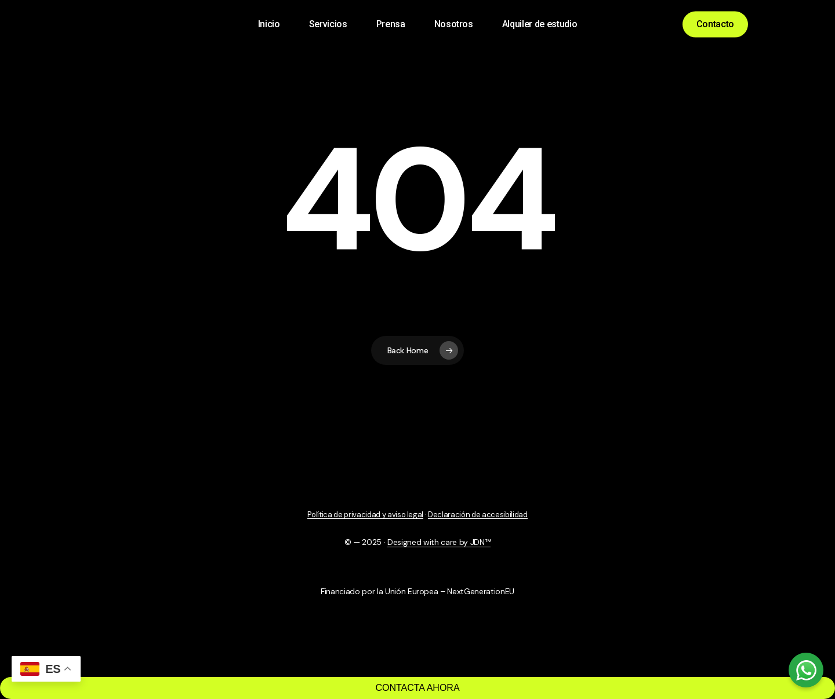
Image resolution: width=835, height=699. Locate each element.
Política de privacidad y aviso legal (365, 514)
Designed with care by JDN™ (439, 542)
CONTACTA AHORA (417, 688)
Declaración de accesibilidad (477, 514)
